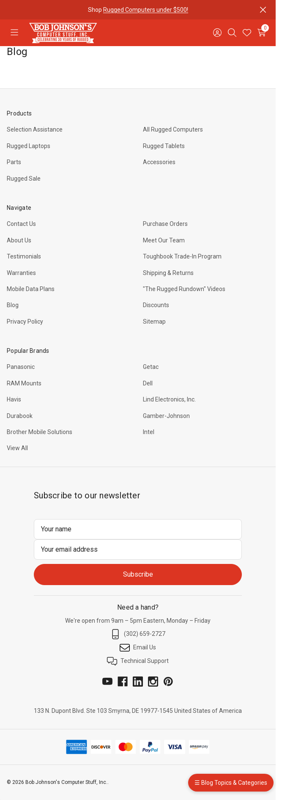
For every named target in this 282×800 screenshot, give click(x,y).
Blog (13, 305)
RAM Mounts (24, 383)
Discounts (156, 305)
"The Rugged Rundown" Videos (184, 289)
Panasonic (21, 366)
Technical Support (138, 661)
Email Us (138, 648)
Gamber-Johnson (166, 415)
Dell (148, 383)
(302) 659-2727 (137, 634)
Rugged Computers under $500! (145, 9)
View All (17, 448)
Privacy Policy (25, 321)
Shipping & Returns (168, 272)
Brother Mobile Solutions (39, 432)
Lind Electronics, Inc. (169, 399)
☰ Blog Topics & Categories (230, 782)
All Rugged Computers (173, 129)
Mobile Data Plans (31, 289)
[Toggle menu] (14, 32)
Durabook (20, 415)
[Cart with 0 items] (261, 32)
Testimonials (24, 256)
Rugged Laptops (28, 146)
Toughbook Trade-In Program (182, 256)
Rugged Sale (24, 178)
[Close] (263, 9)
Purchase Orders (165, 223)
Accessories (159, 162)
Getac (151, 366)
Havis (14, 399)
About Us (19, 240)
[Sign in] (217, 32)
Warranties (21, 272)
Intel (148, 432)
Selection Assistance (35, 129)
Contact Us (21, 223)
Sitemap (154, 321)
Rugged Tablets (164, 146)
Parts (14, 162)
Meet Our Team (164, 240)
